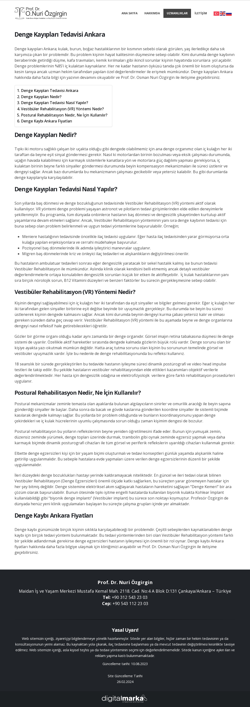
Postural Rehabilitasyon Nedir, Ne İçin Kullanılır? (64, 115)
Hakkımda (152, 13)
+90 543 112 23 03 (130, 603)
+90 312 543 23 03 (129, 597)
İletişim (201, 13)
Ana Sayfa (129, 13)
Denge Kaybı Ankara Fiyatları (46, 121)
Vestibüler (134, 203)
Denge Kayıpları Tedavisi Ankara (49, 90)
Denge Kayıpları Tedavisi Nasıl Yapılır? (54, 102)
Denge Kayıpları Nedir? (41, 96)
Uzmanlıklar (177, 13)
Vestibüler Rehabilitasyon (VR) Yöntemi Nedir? (62, 108)
